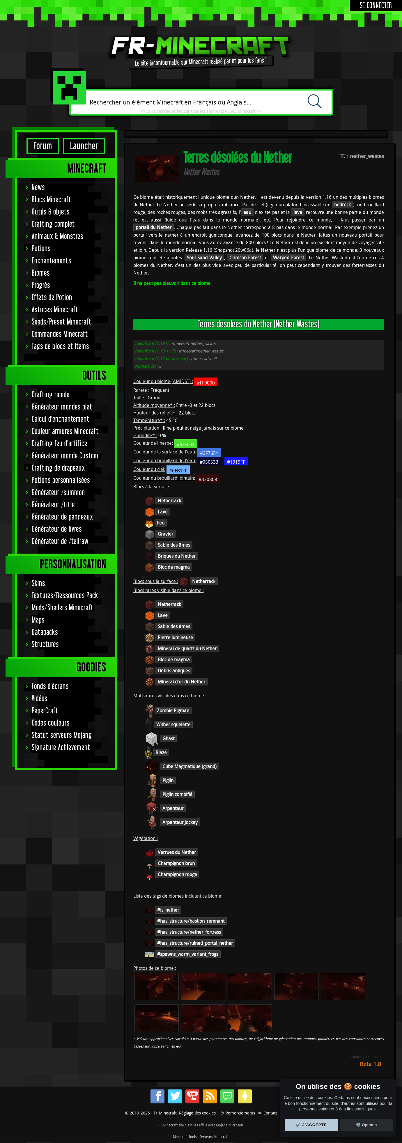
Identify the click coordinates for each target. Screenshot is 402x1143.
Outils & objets (51, 212)
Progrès (41, 285)
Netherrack (169, 500)
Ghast (168, 738)
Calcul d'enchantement (60, 419)
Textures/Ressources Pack (65, 595)
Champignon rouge (177, 874)
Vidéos (39, 698)
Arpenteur (172, 808)
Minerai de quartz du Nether (187, 648)
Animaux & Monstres (57, 236)
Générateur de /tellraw (60, 541)
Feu (160, 523)
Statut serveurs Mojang (62, 735)
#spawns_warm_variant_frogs (187, 954)
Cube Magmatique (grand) (189, 766)
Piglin (167, 780)
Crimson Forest (245, 257)
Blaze (161, 752)
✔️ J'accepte (311, 1125)
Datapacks (45, 632)
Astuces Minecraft (55, 310)
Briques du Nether (177, 556)
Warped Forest (288, 257)
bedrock (342, 204)
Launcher (84, 146)
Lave (163, 511)
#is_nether (168, 910)
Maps (38, 620)
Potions (41, 248)
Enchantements (51, 261)
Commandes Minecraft (60, 334)
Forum (42, 146)
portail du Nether (154, 227)
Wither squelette (173, 724)
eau (247, 212)
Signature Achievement (61, 747)
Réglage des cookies (197, 1113)
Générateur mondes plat (62, 407)
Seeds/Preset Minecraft (61, 322)
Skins (38, 583)
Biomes (41, 273)
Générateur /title (53, 505)
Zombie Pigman (173, 710)
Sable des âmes (174, 545)
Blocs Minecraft (51, 200)
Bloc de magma (174, 567)
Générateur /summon (58, 492)
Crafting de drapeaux (58, 468)
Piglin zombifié (177, 794)
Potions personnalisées (61, 480)
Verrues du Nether (177, 852)
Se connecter (376, 5)
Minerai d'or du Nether (181, 681)
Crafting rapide (51, 395)
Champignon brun (176, 863)
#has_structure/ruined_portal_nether (195, 943)
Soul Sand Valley (204, 257)
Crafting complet (53, 224)
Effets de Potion (52, 297)
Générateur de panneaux (62, 517)
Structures (45, 644)
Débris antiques (174, 670)
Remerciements (240, 1113)
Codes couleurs (51, 723)
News (38, 187)
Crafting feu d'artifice (59, 444)
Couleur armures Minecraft (65, 431)
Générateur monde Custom (65, 456)
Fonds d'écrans (50, 686)
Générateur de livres (57, 529)
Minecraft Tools (184, 1136)
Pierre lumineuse (175, 637)
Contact (270, 1113)
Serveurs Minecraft (214, 1136)
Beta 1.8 (370, 1064)
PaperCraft (45, 711)
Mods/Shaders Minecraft (62, 608)
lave (297, 212)
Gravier (165, 534)
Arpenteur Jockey (180, 822)
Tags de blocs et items (60, 346)
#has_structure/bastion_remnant (190, 921)
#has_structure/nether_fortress (189, 932)
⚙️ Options (366, 1125)
